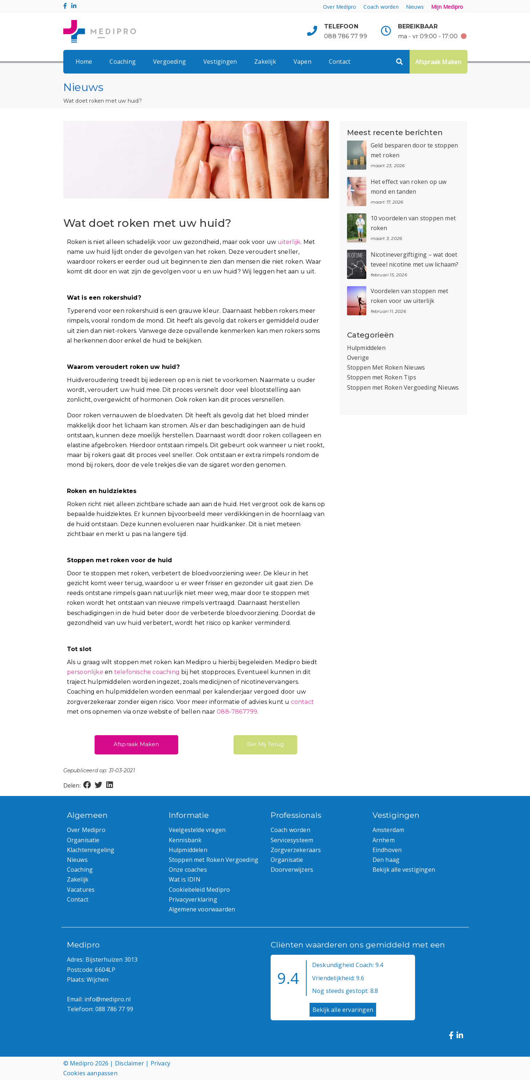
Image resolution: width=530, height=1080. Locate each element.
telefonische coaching (147, 672)
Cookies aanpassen (90, 1073)
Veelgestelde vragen (197, 830)
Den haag (386, 860)
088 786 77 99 (345, 36)
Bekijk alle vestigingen (403, 870)
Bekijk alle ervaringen (342, 1010)
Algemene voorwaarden (202, 909)
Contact (339, 62)
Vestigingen (220, 62)
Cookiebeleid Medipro (199, 890)
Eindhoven (387, 850)
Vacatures (81, 890)
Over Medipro (339, 6)
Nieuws (415, 6)
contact (302, 701)
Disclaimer (129, 1063)
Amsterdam (388, 830)
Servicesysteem (292, 840)
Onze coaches (188, 870)
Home (84, 62)
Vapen (302, 62)
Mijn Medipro (447, 6)
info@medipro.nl (107, 999)
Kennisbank (185, 840)
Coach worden (380, 6)
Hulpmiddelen (366, 348)
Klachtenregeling (91, 850)
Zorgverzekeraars (296, 850)
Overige (358, 358)
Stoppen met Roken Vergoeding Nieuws (403, 387)
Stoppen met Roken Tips (381, 377)
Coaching (122, 62)
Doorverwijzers (292, 870)
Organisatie (83, 840)
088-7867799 (237, 711)
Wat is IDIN (184, 879)
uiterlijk (289, 242)
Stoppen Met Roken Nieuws (386, 367)
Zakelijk (265, 62)
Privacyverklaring (193, 899)
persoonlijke (85, 672)
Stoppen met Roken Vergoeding (214, 860)
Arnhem (383, 840)
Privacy (160, 1063)
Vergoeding (169, 62)
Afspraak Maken (438, 62)
